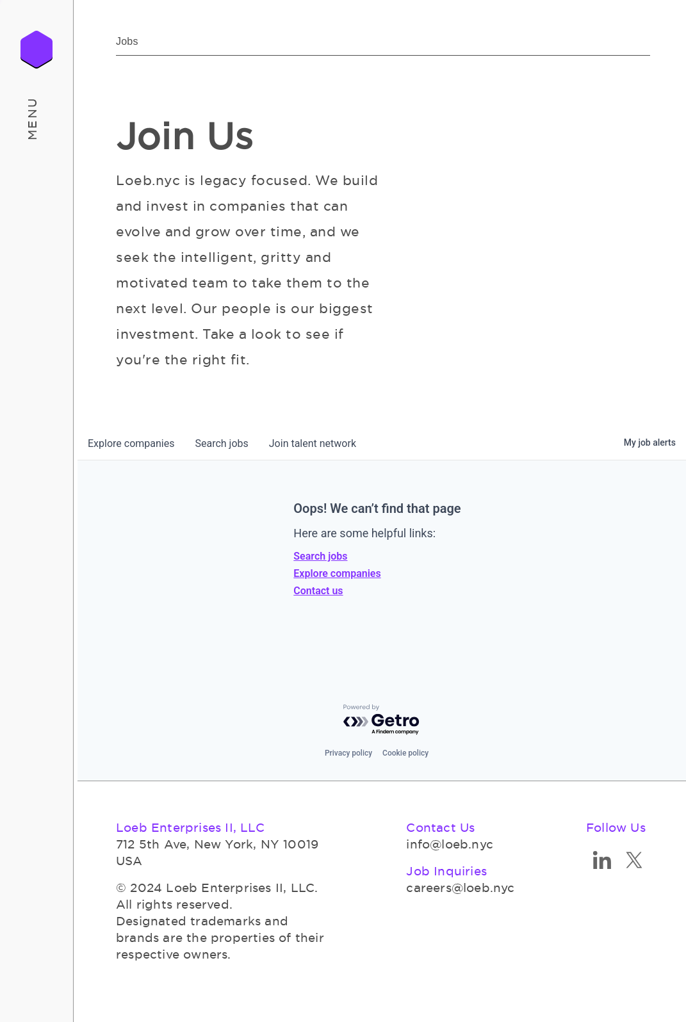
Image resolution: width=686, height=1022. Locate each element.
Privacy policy (348, 753)
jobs (221, 443)
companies (131, 443)
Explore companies (336, 573)
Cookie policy (405, 753)
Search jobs (320, 556)
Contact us (318, 591)
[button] (36, 118)
